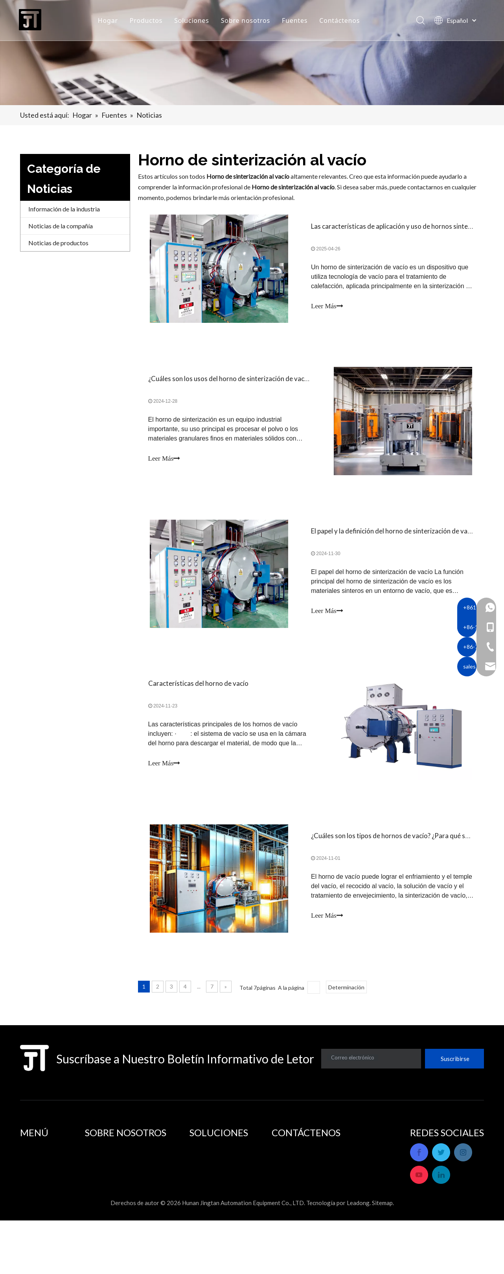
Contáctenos (341, 21)
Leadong (358, 1256)
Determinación (346, 1004)
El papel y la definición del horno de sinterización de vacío (393, 539)
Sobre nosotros (247, 21)
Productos (148, 21)
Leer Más (327, 307)
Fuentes (296, 21)
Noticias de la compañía (60, 226)
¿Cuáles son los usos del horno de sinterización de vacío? (232, 384)
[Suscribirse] (454, 1076)
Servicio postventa (110, 1175)
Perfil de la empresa (111, 1164)
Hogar (110, 21)
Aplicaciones (206, 1164)
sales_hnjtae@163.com (356, 1219)
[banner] (252, 52)
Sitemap (382, 1256)
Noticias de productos (58, 242)
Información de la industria (64, 209)
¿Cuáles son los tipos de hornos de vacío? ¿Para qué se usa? (397, 851)
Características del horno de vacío (200, 695)
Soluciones (193, 21)
